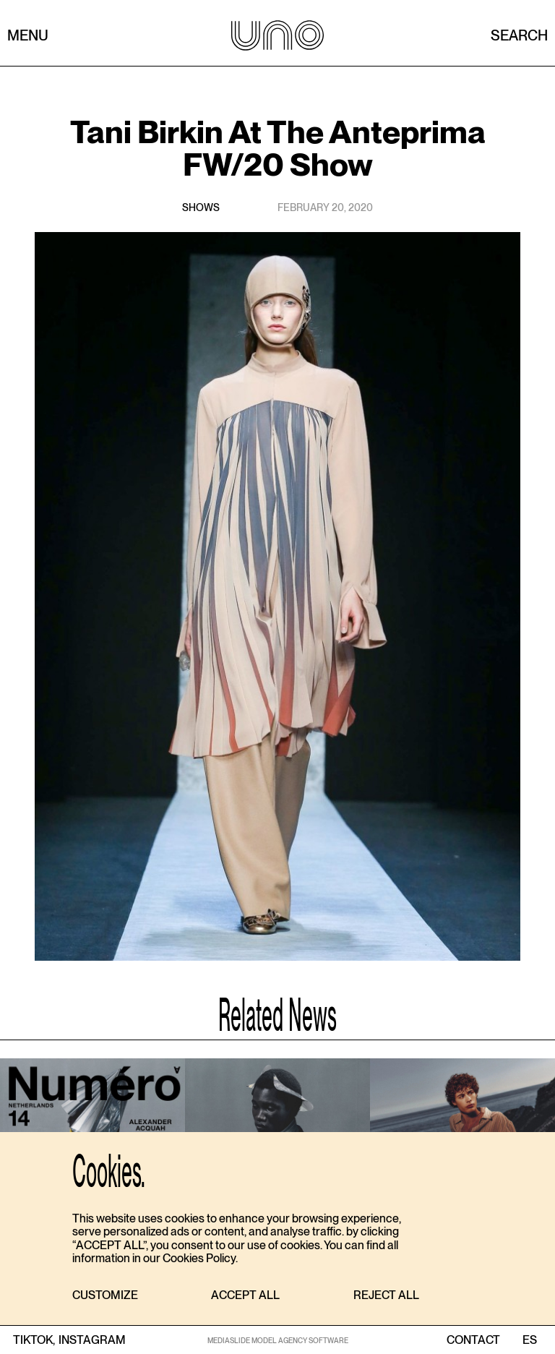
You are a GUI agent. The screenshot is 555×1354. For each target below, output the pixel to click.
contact (473, 1340)
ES (529, 1340)
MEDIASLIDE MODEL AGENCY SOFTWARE (277, 1340)
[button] (105, 1296)
